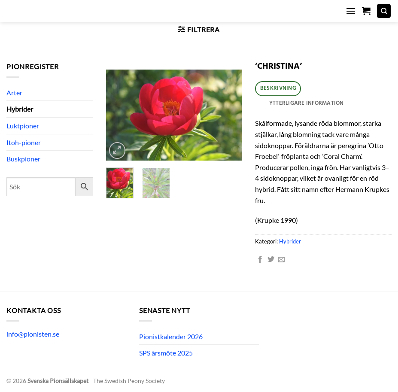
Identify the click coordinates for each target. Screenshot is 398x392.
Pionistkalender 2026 (171, 336)
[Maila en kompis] (281, 260)
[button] (351, 10)
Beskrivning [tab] (278, 88)
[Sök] (384, 11)
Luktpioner (22, 126)
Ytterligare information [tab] (306, 103)
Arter (14, 92)
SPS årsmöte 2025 (166, 353)
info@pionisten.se (32, 334)
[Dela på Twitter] (270, 260)
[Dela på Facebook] (260, 260)
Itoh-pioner (23, 142)
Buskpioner (23, 159)
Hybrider (19, 109)
